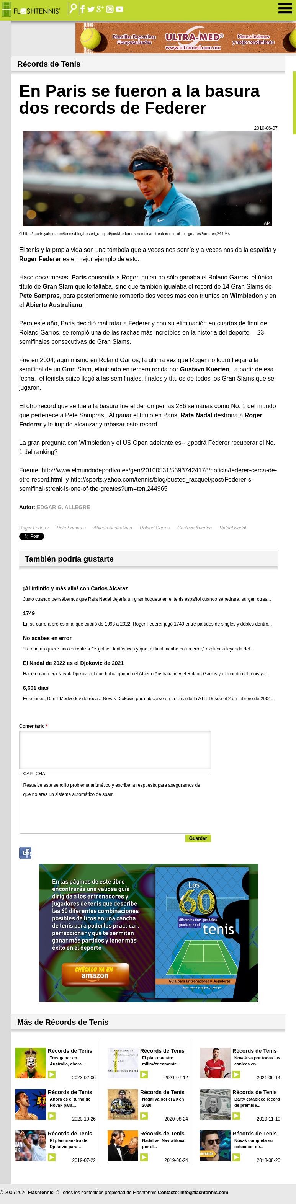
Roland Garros (155, 528)
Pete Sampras (71, 528)
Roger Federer (34, 528)
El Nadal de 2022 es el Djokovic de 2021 (73, 663)
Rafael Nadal (232, 528)
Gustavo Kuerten (194, 528)
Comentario (33, 726)
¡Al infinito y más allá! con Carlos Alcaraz (75, 588)
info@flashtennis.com (204, 1192)
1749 (29, 613)
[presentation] (81, 814)
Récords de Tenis (70, 1051)
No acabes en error (47, 638)
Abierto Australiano (112, 528)
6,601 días (36, 688)
